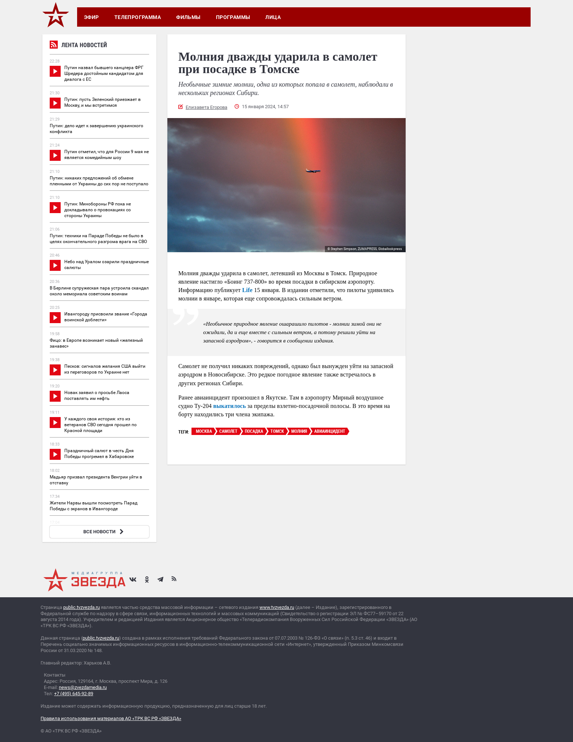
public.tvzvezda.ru (81, 607)
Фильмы (188, 17)
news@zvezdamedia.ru (83, 687)
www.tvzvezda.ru (276, 607)
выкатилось (229, 406)
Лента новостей (78, 46)
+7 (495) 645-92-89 (73, 693)
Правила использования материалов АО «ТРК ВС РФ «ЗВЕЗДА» (111, 718)
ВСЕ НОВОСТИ (104, 531)
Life (247, 290)
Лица (273, 17)
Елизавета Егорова (206, 107)
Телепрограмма (137, 17)
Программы (233, 17)
